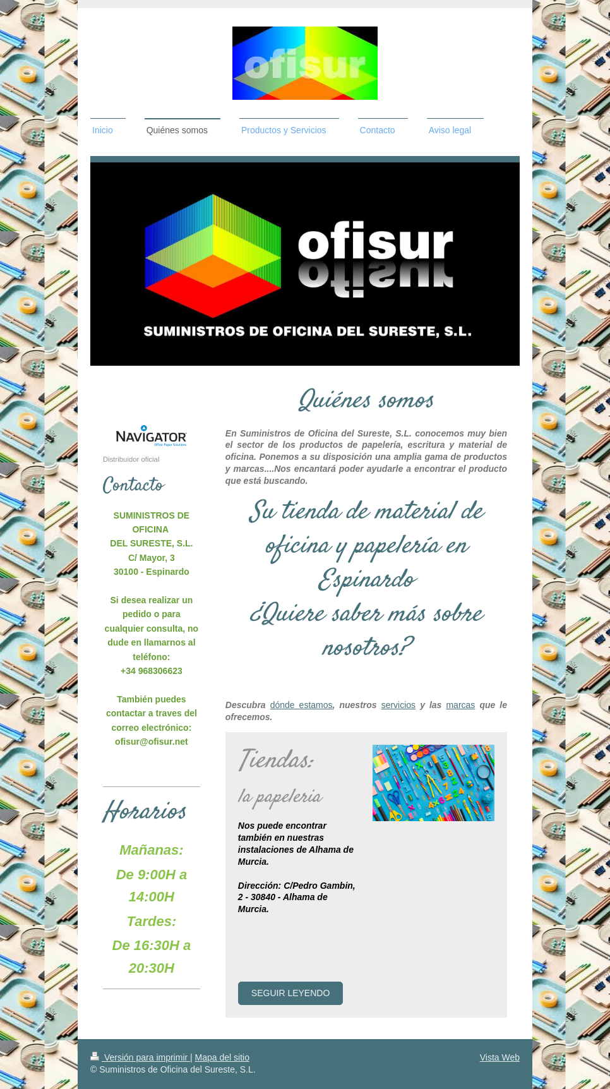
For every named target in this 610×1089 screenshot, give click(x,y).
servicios (398, 705)
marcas (460, 705)
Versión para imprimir (140, 1057)
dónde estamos (301, 705)
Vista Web (500, 1057)
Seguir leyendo (290, 993)
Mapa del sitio (222, 1057)
